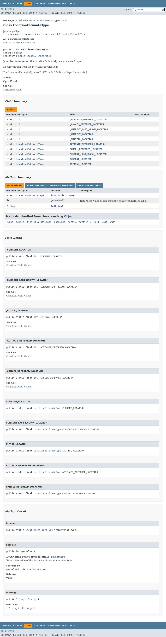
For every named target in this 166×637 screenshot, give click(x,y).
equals (20, 222)
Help (72, 3)
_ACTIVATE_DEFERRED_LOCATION (88, 119)
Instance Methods (61, 185)
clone (9, 222)
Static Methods (36, 185)
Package (17, 3)
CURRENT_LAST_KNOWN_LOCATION (88, 154)
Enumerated (28, 42)
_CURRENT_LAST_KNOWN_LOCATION (89, 129)
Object (18, 52)
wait (96, 222)
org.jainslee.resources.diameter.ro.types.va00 (40, 20)
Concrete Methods (89, 185)
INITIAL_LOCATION (81, 164)
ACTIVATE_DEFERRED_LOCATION (87, 144)
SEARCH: (128, 10)
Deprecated (53, 3)
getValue (56, 200)
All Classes (7, 9)
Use (36, 3)
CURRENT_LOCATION (81, 159)
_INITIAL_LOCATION (81, 139)
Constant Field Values (18, 265)
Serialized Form (12, 89)
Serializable (11, 42)
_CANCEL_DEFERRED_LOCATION (87, 124)
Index (65, 3)
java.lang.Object (12, 31)
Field (24, 13)
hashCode (59, 222)
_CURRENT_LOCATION (81, 134)
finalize (32, 222)
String (11, 206)
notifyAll (85, 222)
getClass (46, 222)
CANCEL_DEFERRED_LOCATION (86, 149)
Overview (6, 3)
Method (43, 13)
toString (56, 206)
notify (72, 222)
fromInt (55, 195)
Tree (42, 3)
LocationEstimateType (30, 144)
